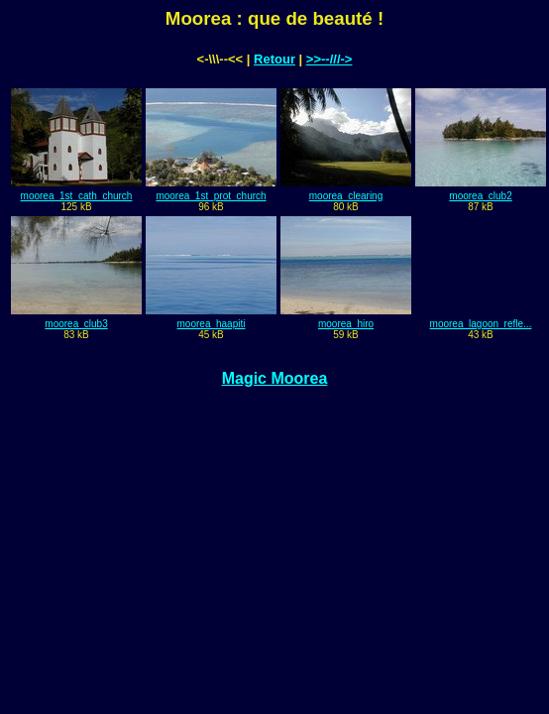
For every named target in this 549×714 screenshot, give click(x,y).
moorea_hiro (346, 323)
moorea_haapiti (211, 323)
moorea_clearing (346, 195)
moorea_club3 (76, 323)
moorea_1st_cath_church (77, 195)
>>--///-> (329, 59)
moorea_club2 (480, 195)
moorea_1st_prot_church (211, 195)
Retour (274, 59)
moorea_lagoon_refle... (481, 323)
